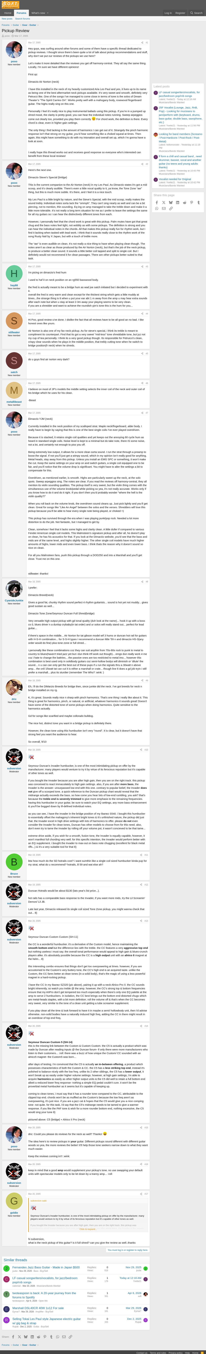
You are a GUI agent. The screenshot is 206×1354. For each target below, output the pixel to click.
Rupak (15, 1326)
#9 (147, 680)
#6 (147, 383)
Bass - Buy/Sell (41, 1271)
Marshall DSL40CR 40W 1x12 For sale (38, 1308)
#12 (146, 885)
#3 (147, 266)
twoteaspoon (18, 1301)
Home (7, 12)
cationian (16, 1286)
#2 (147, 164)
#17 (146, 1194)
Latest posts (162, 86)
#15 (146, 1127)
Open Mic (43, 1301)
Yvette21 (137, 1281)
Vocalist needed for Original (175, 179)
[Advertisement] (178, 61)
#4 (147, 314)
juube (15, 1271)
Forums (21, 12)
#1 (147, 42)
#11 (146, 855)
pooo (7, 36)
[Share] (142, 43)
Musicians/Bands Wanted (48, 1286)
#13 (146, 921)
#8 (147, 581)
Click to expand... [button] (88, 1229)
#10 (146, 750)
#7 (147, 413)
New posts (7, 18)
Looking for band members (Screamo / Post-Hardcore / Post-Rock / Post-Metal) (180, 137)
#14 (146, 1026)
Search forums (22, 18)
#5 (147, 353)
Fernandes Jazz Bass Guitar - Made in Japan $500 (46, 1267)
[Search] (196, 13)
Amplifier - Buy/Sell (44, 1311)
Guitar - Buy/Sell (41, 1326)
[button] (47, 13)
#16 (146, 1164)
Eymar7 (16, 1311)
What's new (38, 12)
